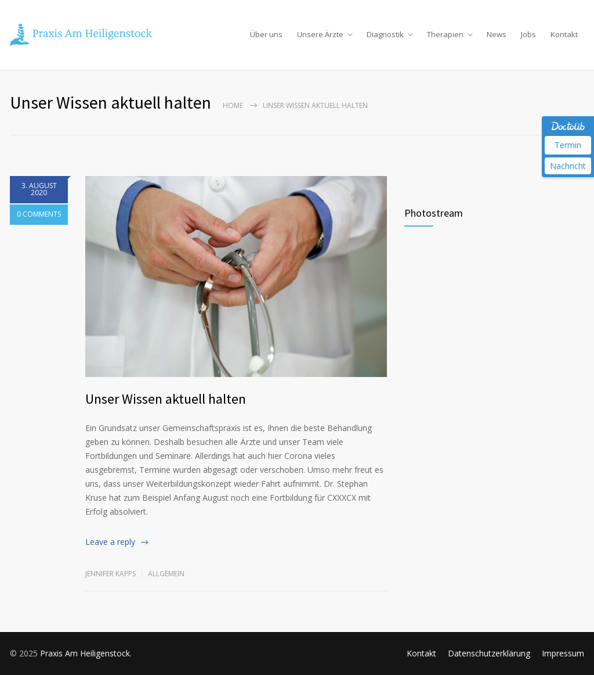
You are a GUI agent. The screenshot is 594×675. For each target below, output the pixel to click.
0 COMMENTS (39, 216)
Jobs (528, 34)
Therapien (445, 34)
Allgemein (166, 574)
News (496, 34)
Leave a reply (110, 541)
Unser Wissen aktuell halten (165, 399)
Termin (568, 144)
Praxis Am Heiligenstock (85, 653)
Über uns (266, 34)
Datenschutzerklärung (489, 653)
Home (233, 105)
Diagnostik (385, 34)
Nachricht (568, 165)
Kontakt (564, 34)
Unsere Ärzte (320, 34)
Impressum (563, 653)
